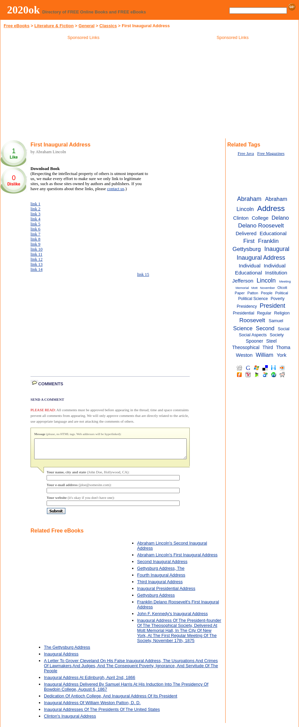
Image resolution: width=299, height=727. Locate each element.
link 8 (36, 239)
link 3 (36, 214)
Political (281, 293)
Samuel (275, 320)
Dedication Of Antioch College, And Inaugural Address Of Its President (110, 699)
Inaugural (277, 249)
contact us (115, 188)
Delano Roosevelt (261, 225)
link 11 (36, 254)
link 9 (36, 244)
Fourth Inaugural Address (161, 579)
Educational (273, 233)
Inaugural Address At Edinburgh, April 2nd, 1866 (89, 681)
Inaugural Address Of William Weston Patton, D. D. (92, 706)
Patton (252, 293)
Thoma (283, 347)
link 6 (36, 229)
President (272, 305)
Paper (240, 293)
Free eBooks (16, 25)
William (264, 355)
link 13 (37, 264)
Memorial (242, 288)
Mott (254, 288)
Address (271, 208)
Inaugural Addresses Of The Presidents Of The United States (102, 713)
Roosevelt (252, 320)
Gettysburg (246, 249)
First (249, 241)
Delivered (246, 233)
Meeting (285, 281)
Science (242, 328)
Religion (282, 312)
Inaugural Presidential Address (166, 592)
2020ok (23, 10)
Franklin (268, 241)
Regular (264, 313)
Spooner (254, 341)
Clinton (241, 218)
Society (277, 334)
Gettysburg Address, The (160, 572)
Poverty (277, 298)
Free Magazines (270, 153)
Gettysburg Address (156, 599)
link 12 (37, 259)
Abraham (249, 199)
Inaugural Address (61, 657)
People (267, 293)
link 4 (36, 219)
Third (267, 347)
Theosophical (245, 347)
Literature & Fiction (53, 25)
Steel (271, 341)
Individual (249, 265)
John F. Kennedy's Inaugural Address (172, 617)
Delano (280, 218)
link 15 (143, 274)
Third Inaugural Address (160, 585)
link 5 (36, 224)
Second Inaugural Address (162, 565)
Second (265, 328)
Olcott (282, 288)
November (267, 288)
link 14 (37, 269)
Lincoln (266, 280)
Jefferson (242, 281)
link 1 (36, 204)
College (260, 218)
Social (284, 328)
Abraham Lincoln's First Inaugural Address (177, 558)
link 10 (37, 249)
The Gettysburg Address (67, 651)
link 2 (36, 209)
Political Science (253, 298)
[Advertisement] (83, 90)
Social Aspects (252, 334)
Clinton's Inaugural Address (70, 720)
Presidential (243, 313)
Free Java (246, 153)
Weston (244, 355)
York (281, 355)
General (86, 25)
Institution (276, 272)
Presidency (247, 306)
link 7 (36, 234)
